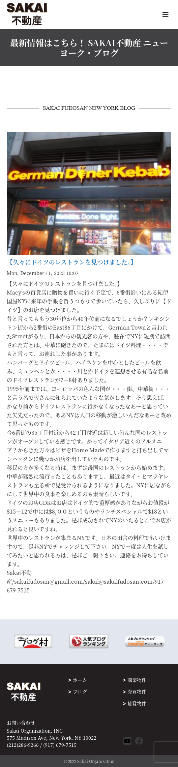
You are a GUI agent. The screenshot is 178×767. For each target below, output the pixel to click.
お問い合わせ (21, 723)
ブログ (80, 691)
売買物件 (136, 691)
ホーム (80, 679)
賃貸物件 (136, 703)
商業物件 (136, 679)
